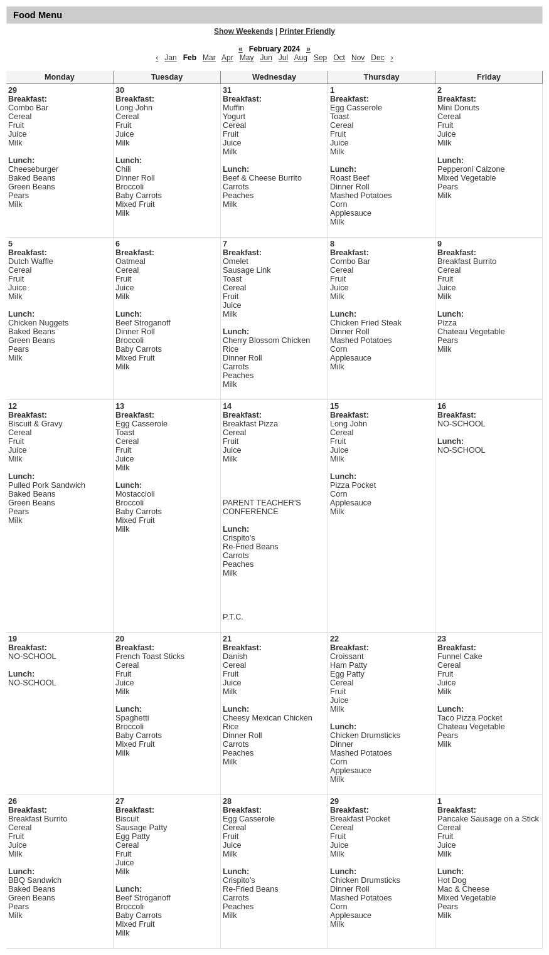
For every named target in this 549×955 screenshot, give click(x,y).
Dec (377, 57)
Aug (300, 57)
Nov (358, 57)
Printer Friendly (307, 31)
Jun (266, 57)
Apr (227, 57)
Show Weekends (243, 31)
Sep (320, 57)
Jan (170, 57)
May (247, 57)
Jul (283, 57)
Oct (339, 57)
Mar (209, 57)
